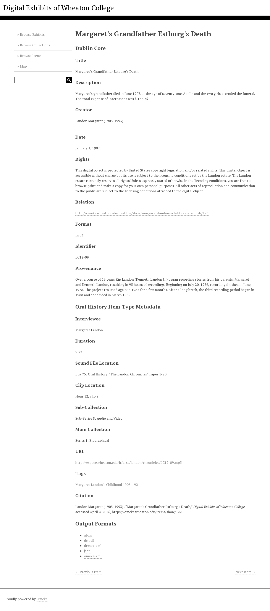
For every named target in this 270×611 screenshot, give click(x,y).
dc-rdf (89, 540)
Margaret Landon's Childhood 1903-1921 (107, 484)
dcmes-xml (92, 545)
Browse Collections (35, 45)
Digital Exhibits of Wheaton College (58, 7)
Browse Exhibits (32, 34)
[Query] (43, 80)
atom (88, 535)
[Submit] (69, 80)
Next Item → (245, 571)
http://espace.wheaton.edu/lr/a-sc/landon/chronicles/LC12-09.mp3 (128, 462)
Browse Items (30, 55)
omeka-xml (93, 556)
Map (23, 66)
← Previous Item (88, 571)
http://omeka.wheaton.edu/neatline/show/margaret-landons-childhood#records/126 (142, 213)
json (87, 550)
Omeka (42, 598)
